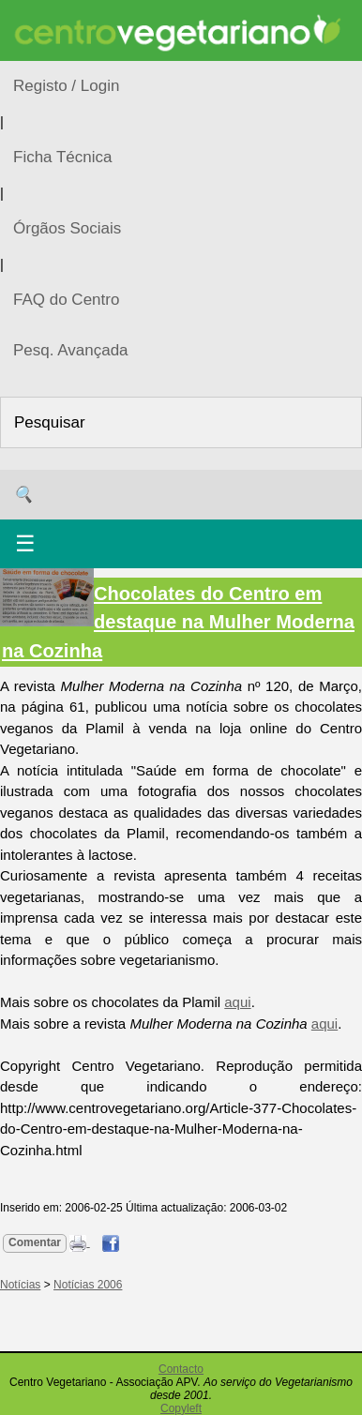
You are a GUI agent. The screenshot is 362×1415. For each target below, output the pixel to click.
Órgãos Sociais (67, 228)
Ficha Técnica (63, 157)
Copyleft (181, 1408)
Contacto (181, 1369)
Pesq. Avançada (70, 350)
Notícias (20, 1284)
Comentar (34, 1242)
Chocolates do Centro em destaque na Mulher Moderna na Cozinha (178, 621)
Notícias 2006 (87, 1284)
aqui (237, 1002)
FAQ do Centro (66, 300)
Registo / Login (66, 86)
